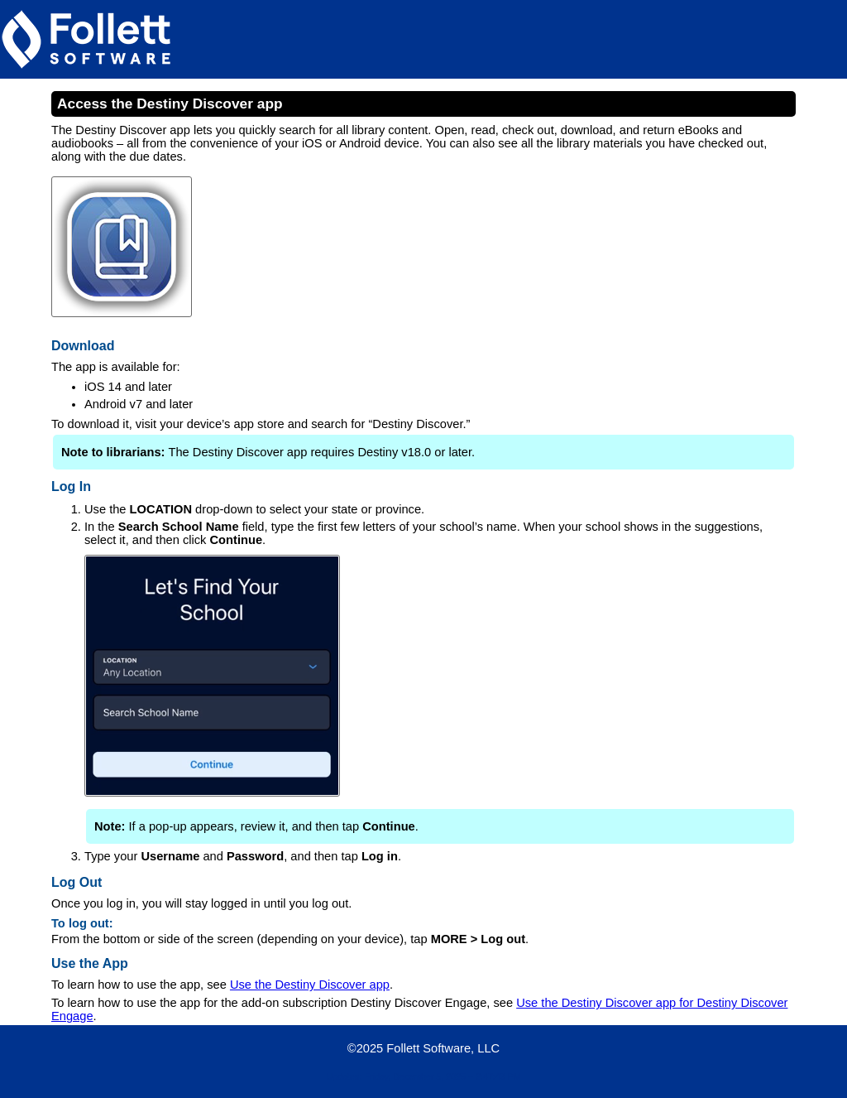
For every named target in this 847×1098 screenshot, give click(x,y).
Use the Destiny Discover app (310, 984)
